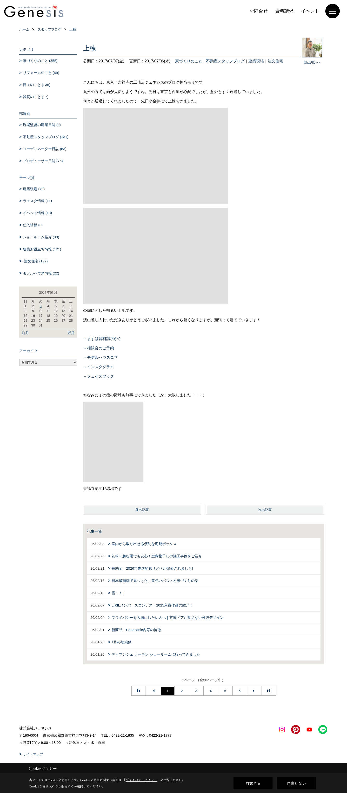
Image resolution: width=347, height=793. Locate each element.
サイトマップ (33, 754)
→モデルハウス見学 (100, 357)
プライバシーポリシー (141, 780)
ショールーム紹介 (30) (41, 237)
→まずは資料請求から (102, 339)
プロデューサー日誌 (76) (43, 161)
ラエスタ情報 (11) (37, 201)
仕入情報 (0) (33, 225)
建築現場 (256, 61)
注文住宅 (275, 61)
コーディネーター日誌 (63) (45, 149)
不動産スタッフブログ (225, 61)
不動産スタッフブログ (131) (45, 137)
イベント (310, 10)
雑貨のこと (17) (35, 97)
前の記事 (142, 510)
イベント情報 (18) (37, 213)
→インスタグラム (98, 367)
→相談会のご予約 (98, 348)
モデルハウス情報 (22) (41, 273)
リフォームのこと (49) (41, 73)
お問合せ (258, 10)
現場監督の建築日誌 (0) (42, 125)
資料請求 (284, 10)
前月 (25, 333)
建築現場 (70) (34, 189)
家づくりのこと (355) (40, 61)
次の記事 (265, 510)
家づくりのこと (188, 61)
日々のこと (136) (36, 85)
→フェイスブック (98, 376)
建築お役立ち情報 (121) (42, 249)
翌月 (71, 333)
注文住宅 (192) (35, 261)
